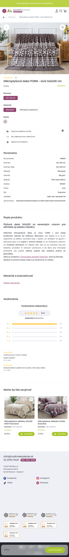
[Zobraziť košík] (65, 11)
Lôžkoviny (12, 17)
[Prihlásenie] (57, 11)
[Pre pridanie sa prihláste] (63, 27)
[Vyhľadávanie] (61, 11)
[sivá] (5, 121)
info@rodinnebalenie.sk (18, 457)
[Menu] (4, 11)
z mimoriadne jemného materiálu (33, 257)
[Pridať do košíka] (26, 434)
